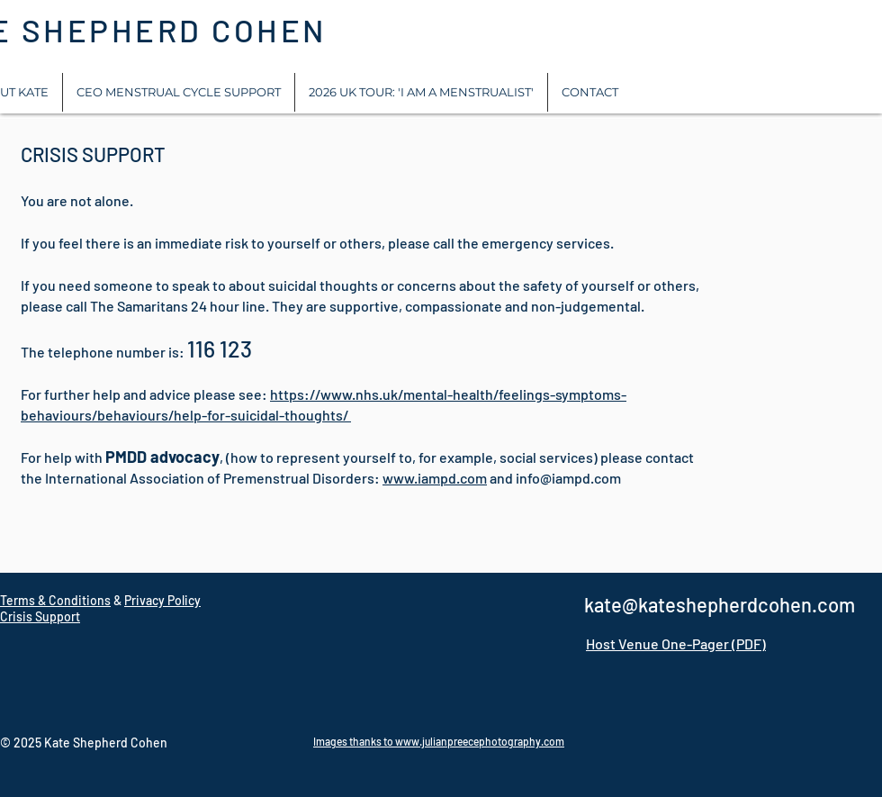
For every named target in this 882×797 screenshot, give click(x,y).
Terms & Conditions (55, 600)
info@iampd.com (568, 477)
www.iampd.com (434, 477)
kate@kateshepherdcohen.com (719, 604)
